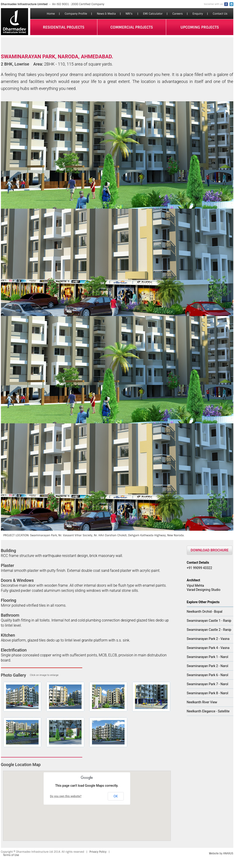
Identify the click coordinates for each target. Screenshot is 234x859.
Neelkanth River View (202, 702)
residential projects (63, 27)
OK (116, 796)
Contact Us (220, 14)
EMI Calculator (153, 14)
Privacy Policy (97, 851)
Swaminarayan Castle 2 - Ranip (209, 630)
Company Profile (76, 14)
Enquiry (197, 14)
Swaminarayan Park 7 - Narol (207, 684)
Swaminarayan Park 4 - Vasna (208, 648)
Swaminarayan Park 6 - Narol (207, 675)
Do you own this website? (66, 796)
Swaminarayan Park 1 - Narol (207, 657)
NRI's (128, 14)
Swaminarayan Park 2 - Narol (207, 666)
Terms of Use (11, 855)
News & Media (106, 14)
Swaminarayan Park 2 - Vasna (208, 639)
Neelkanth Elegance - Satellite (208, 711)
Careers (177, 14)
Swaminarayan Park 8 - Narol (207, 693)
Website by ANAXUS (221, 853)
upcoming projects (200, 27)
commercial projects (131, 27)
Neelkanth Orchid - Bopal (204, 611)
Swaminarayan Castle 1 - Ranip (209, 620)
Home (51, 14)
